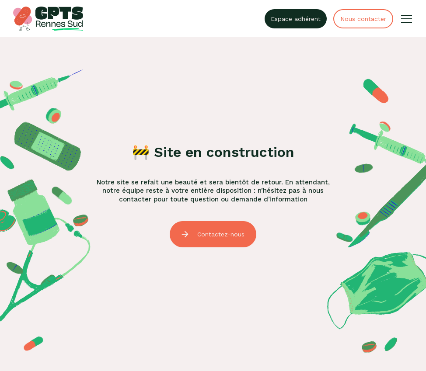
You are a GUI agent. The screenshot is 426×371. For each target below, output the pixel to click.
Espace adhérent (296, 18)
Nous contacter (363, 18)
